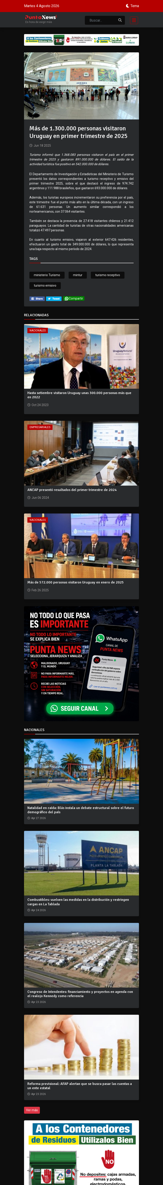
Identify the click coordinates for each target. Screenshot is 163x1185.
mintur (77, 275)
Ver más (32, 1110)
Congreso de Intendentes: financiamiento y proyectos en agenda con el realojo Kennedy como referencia (80, 994)
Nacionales (38, 330)
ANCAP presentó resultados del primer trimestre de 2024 (72, 490)
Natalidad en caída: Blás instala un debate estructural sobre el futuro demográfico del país (80, 810)
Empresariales (40, 427)
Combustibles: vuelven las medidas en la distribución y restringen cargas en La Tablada (78, 901)
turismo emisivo (45, 285)
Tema (134, 6)
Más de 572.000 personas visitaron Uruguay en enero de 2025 (75, 582)
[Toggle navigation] (132, 19)
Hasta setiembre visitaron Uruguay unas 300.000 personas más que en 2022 (79, 395)
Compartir (73, 298)
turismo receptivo (107, 275)
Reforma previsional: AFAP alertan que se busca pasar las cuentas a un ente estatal (79, 1086)
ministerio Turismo (47, 275)
